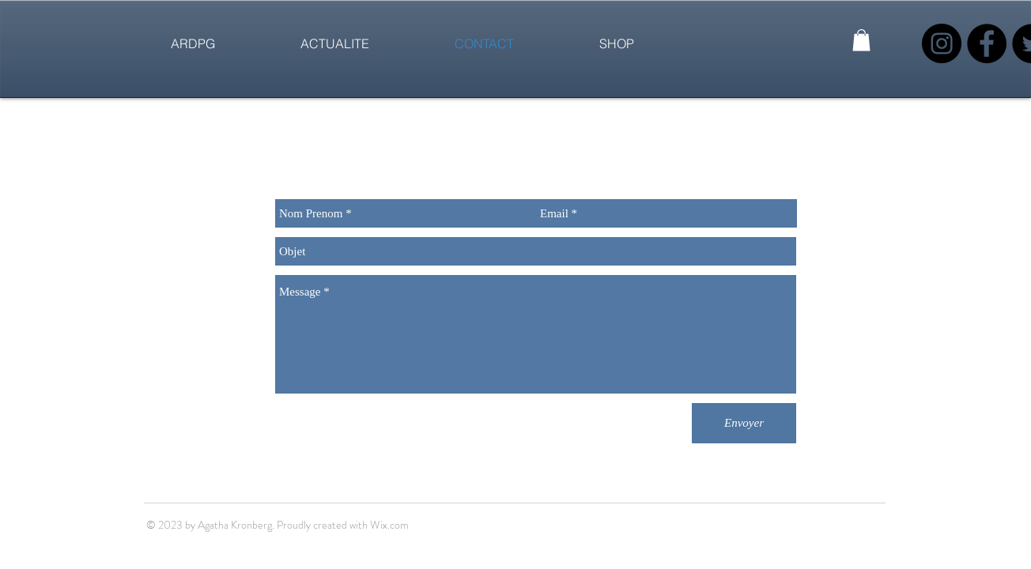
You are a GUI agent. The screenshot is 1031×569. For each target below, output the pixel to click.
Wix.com (389, 525)
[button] (861, 40)
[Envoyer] (744, 423)
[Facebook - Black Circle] (986, 43)
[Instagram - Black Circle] (941, 43)
